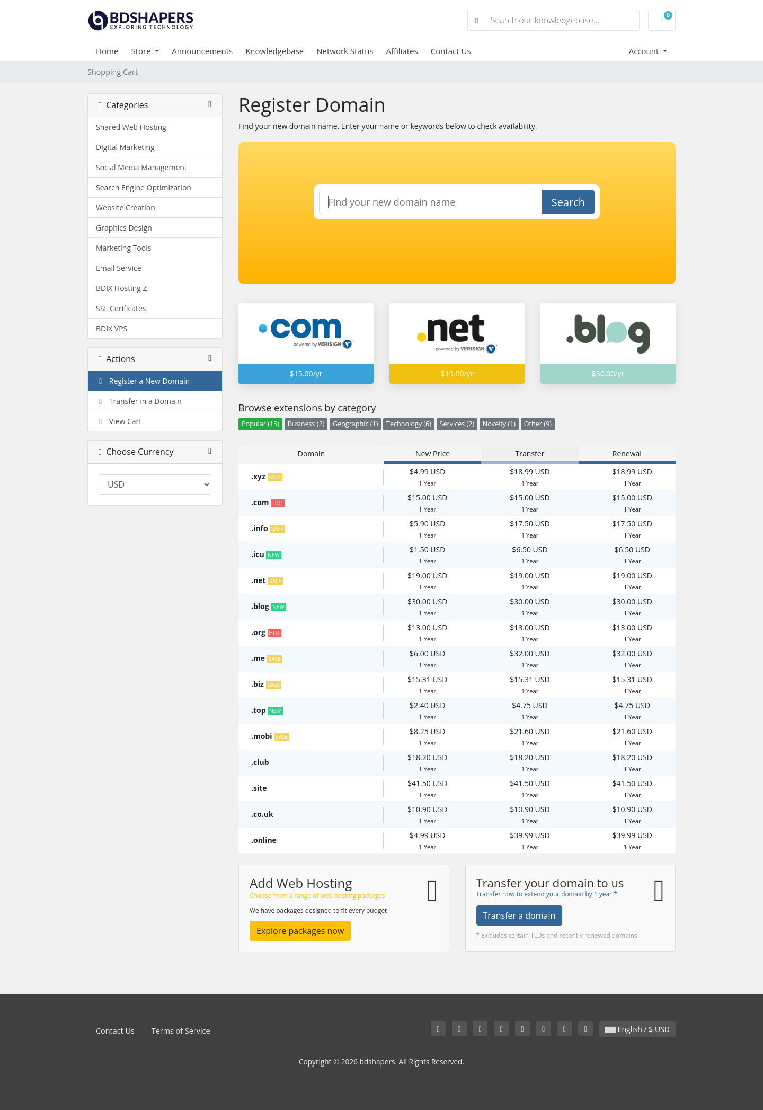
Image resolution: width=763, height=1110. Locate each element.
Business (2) (306, 423)
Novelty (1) (499, 423)
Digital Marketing (125, 147)
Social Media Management (141, 167)
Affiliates (402, 51)
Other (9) (538, 423)
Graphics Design (124, 228)
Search (568, 202)
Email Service (118, 268)
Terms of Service (181, 1031)
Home (107, 51)
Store (142, 51)
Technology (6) (408, 423)
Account (645, 51)
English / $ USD (637, 1029)
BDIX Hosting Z (121, 288)
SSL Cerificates (121, 308)
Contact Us (451, 51)
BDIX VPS (111, 328)
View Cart (118, 421)
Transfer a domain (519, 915)
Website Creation (125, 207)
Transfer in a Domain (139, 401)
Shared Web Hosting (131, 127)
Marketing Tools (123, 248)
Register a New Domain (143, 381)
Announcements (202, 51)
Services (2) (457, 423)
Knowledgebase (274, 51)
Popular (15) (260, 423)
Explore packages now (300, 931)
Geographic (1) (355, 423)
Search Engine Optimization (143, 187)
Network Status (344, 51)
